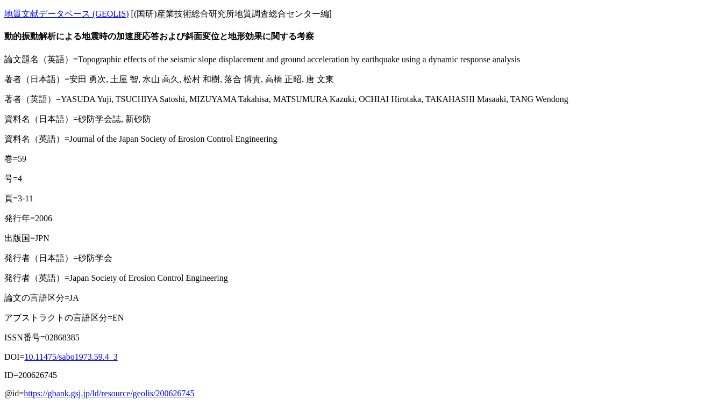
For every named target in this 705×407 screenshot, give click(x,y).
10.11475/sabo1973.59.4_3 (70, 356)
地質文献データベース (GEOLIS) (66, 13)
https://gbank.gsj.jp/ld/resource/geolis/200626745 (109, 393)
